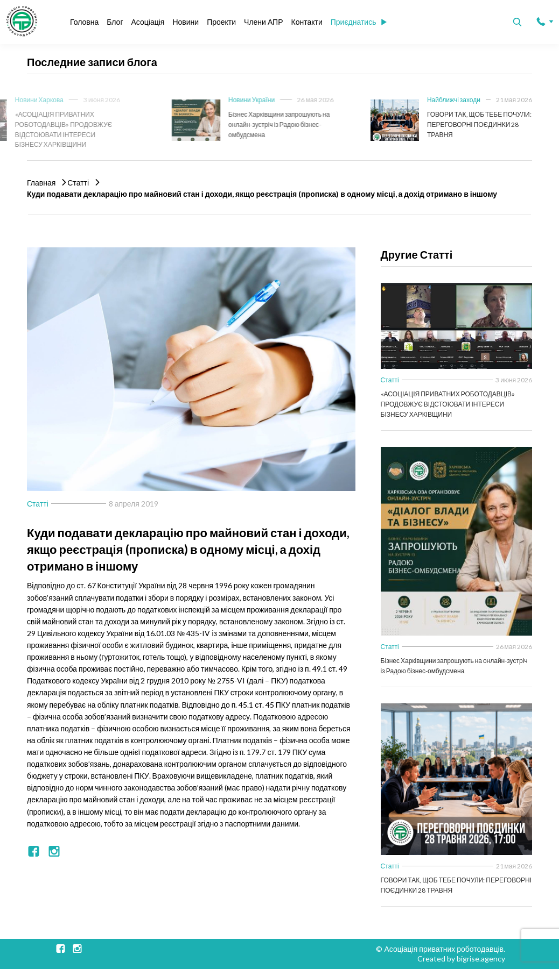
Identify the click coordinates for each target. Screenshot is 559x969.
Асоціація (148, 21)
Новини (185, 21)
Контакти (306, 21)
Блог (115, 21)
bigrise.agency (481, 958)
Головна (84, 21)
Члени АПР (263, 21)
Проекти (221, 21)
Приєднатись (359, 21)
